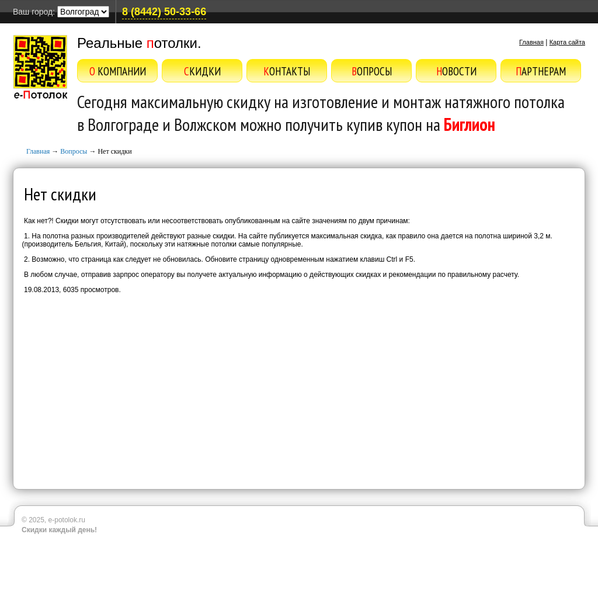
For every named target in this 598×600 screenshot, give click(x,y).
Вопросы (372, 71)
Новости (456, 71)
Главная (531, 42)
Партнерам (541, 71)
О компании (117, 71)
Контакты (286, 71)
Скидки (202, 71)
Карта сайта (567, 42)
